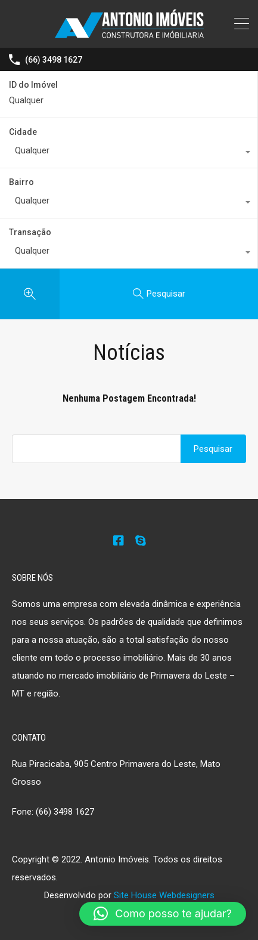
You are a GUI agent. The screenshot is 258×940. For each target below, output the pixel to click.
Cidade (23, 132)
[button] (162, 914)
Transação (30, 232)
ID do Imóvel (33, 85)
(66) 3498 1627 (53, 59)
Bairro (21, 182)
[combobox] (128, 153)
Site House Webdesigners (164, 895)
